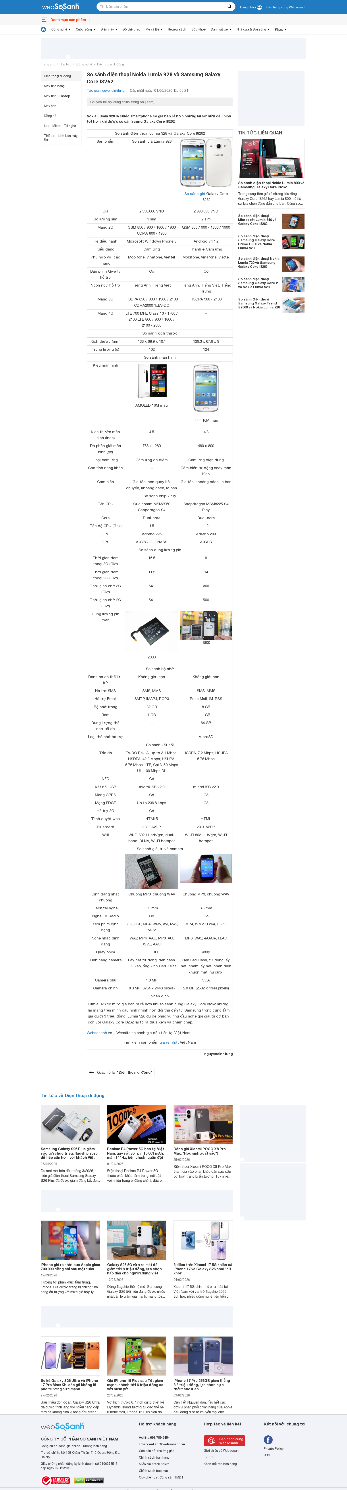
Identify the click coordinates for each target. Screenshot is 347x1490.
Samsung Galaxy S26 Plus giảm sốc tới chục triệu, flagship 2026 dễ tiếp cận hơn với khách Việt (69, 1153)
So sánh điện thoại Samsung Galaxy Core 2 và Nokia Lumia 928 (258, 283)
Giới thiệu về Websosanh (222, 1450)
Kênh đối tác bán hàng (220, 1464)
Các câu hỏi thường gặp (157, 1451)
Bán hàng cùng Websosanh (286, 7)
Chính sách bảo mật (153, 1471)
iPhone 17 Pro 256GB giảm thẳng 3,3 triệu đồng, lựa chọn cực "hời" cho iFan (202, 1384)
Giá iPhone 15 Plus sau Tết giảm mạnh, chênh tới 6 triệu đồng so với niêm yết (135, 1384)
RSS (267, 1455)
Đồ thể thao (131, 29)
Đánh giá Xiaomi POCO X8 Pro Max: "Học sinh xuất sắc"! (200, 1151)
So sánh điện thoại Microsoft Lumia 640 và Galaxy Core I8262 (257, 220)
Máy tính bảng (54, 86)
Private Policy (273, 1448)
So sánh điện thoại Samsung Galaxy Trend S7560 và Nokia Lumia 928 (259, 303)
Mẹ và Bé (152, 29)
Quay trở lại (124, 1072)
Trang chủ (48, 64)
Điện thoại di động (110, 64)
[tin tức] (43, 29)
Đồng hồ (50, 116)
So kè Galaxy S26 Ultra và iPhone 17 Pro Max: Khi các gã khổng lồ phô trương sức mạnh (69, 1384)
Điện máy (107, 29)
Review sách (177, 29)
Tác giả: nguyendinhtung (106, 90)
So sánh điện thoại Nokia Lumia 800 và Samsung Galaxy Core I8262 (271, 185)
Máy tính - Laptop (57, 96)
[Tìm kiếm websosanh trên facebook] (268, 1439)
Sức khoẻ (198, 29)
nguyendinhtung (218, 1054)
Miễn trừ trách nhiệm (154, 1464)
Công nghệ (59, 29)
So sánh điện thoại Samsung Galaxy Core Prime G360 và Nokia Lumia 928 (256, 242)
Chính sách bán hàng (154, 1457)
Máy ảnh (50, 106)
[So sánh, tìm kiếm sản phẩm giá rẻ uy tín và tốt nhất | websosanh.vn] (61, 7)
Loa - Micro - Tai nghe (60, 126)
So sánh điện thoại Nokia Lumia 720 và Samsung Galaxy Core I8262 (259, 262)
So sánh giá (194, 193)
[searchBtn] (229, 6)
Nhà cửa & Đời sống (251, 29)
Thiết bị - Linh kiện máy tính (60, 137)
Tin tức (65, 64)
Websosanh (97, 1033)
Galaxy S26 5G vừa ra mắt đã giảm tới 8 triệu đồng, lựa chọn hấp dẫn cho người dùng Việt (134, 1268)
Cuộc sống (84, 29)
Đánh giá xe (219, 29)
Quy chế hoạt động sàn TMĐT (161, 1477)
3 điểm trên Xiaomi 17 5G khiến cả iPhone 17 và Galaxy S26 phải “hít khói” (203, 1268)
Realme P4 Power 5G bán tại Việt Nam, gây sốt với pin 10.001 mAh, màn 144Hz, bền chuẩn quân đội (135, 1153)
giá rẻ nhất (169, 1042)
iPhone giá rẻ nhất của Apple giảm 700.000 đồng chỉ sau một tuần (70, 1266)
